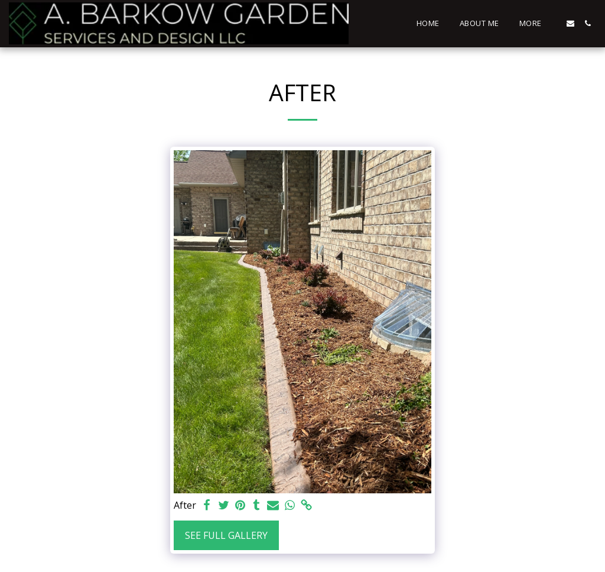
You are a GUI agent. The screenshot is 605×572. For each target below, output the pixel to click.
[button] (570, 23)
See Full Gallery (226, 535)
